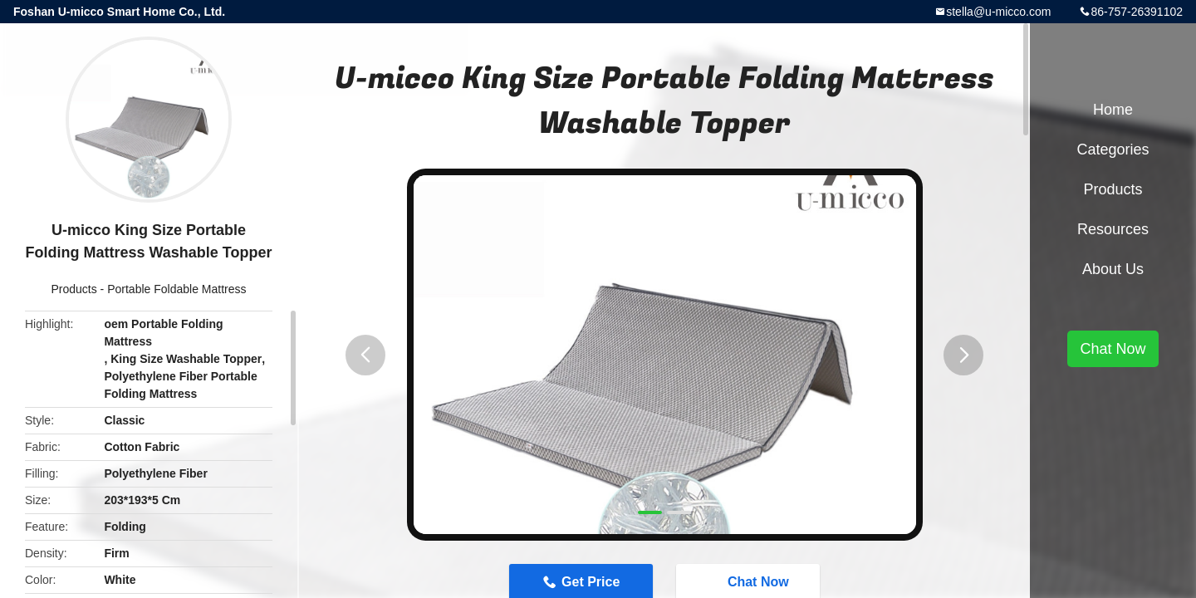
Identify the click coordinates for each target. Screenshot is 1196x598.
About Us (1113, 269)
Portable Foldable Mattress (176, 289)
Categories (1112, 149)
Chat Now (1112, 349)
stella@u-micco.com (998, 11)
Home (1113, 109)
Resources (1113, 229)
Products (73, 289)
